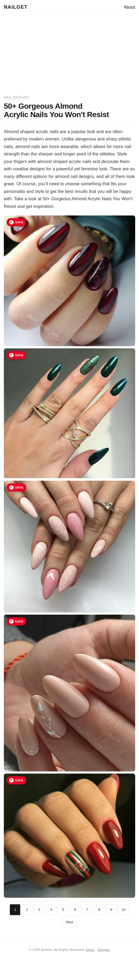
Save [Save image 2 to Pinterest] (19, 355)
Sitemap (103, 949)
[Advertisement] (69, 57)
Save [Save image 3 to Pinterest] (19, 487)
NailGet (16, 7)
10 (123, 910)
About (129, 7)
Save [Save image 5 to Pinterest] (19, 780)
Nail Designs (16, 97)
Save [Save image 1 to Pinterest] (19, 222)
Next (69, 922)
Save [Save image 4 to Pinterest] (19, 621)
